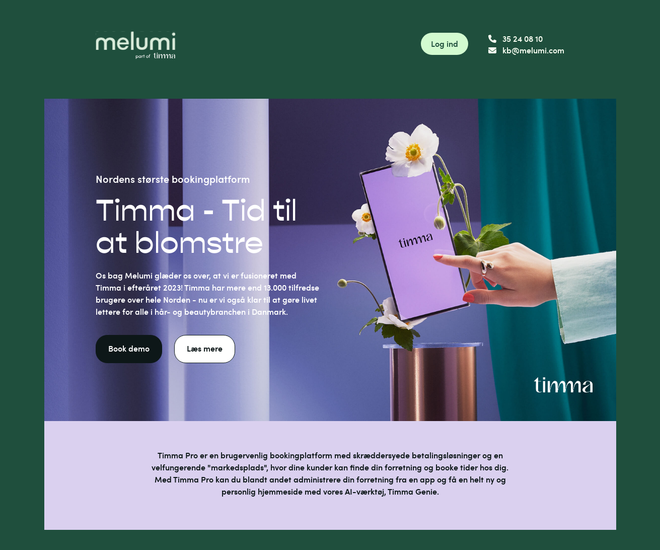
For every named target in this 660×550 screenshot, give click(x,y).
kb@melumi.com (526, 50)
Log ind (444, 43)
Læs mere (205, 348)
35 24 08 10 (515, 38)
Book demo (129, 348)
